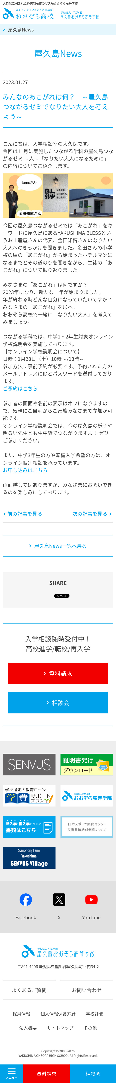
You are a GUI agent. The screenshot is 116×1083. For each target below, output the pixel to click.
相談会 (58, 702)
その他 (90, 1028)
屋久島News (21, 29)
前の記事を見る (22, 513)
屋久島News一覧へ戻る (58, 545)
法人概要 (28, 1028)
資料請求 (58, 673)
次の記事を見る (91, 513)
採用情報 (21, 1013)
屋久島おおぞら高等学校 (51, 13)
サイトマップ (60, 1028)
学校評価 (94, 1013)
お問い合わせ (87, 990)
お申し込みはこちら (25, 470)
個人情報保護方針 (58, 1013)
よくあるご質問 (29, 990)
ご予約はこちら (20, 388)
